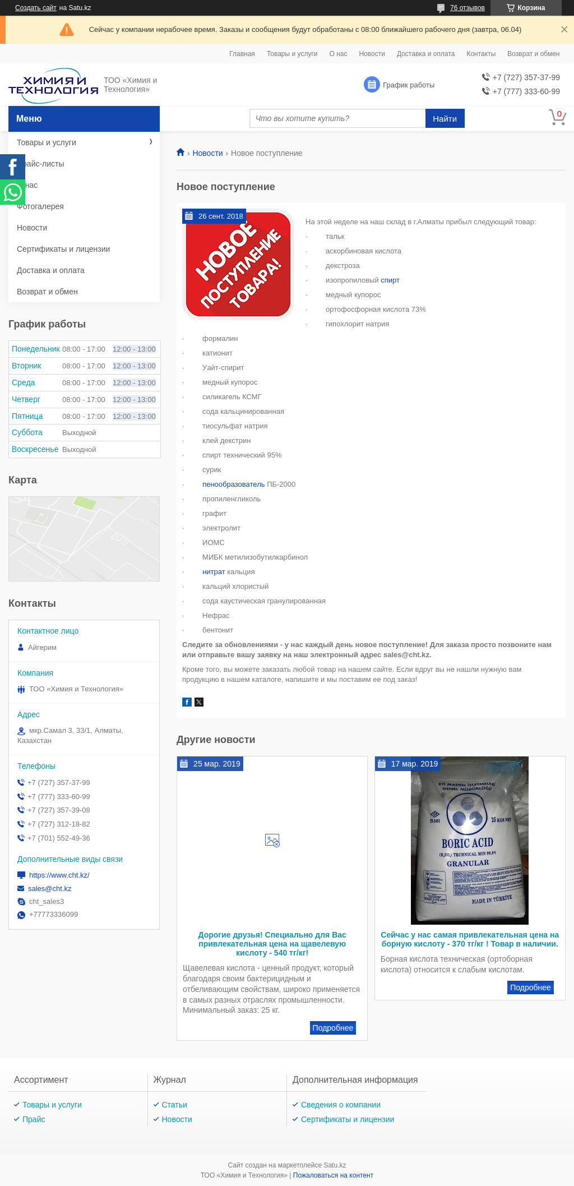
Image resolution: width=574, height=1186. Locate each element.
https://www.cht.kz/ (59, 875)
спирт (390, 280)
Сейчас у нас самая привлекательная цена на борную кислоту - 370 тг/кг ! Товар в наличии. (470, 939)
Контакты (481, 54)
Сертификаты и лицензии (63, 248)
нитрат (213, 571)
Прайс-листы (40, 163)
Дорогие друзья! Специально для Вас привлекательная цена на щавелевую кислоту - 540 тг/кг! (272, 943)
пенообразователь (233, 484)
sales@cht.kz (50, 888)
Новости (372, 54)
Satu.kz (334, 1165)
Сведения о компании (341, 1104)
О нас (338, 54)
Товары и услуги (292, 54)
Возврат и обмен (533, 54)
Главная (242, 54)
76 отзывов (467, 8)
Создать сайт (36, 8)
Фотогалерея (40, 206)
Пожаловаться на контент (333, 1175)
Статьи (174, 1104)
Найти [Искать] (445, 118)
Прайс (33, 1119)
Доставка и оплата (426, 54)
